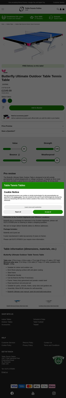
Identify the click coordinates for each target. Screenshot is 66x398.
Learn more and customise (33, 207)
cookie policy (18, 197)
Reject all (18, 212)
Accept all (48, 212)
